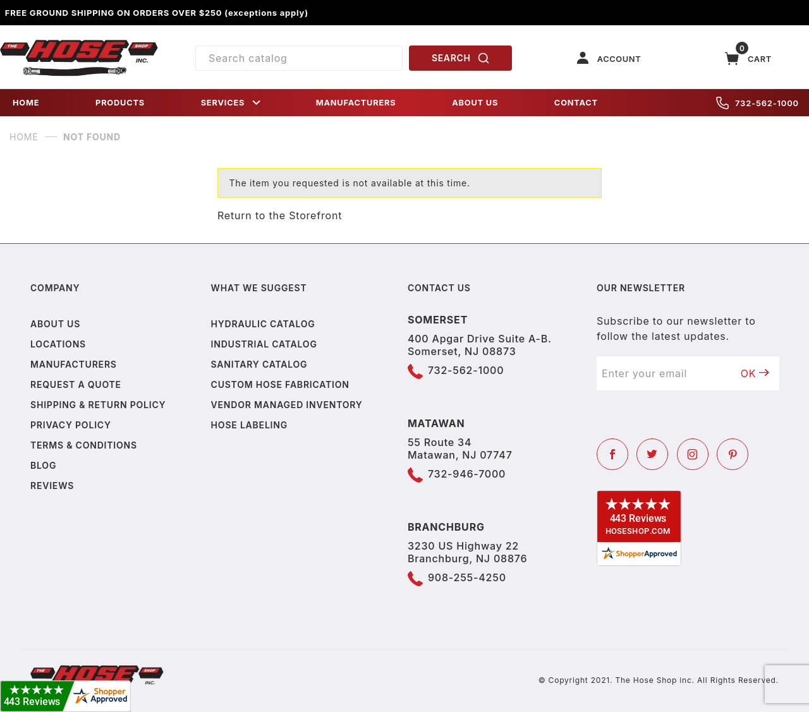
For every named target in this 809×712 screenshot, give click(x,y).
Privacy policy (70, 424)
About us (55, 323)
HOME (26, 102)
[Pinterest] (732, 454)
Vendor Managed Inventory (287, 404)
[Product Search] (299, 58)
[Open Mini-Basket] (748, 58)
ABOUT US (475, 102)
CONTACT (576, 102)
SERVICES (232, 102)
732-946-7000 (467, 474)
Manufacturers (73, 364)
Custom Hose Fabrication (280, 384)
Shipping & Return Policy (98, 404)
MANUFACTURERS (356, 102)
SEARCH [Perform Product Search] (461, 58)
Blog (43, 465)
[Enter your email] (664, 373)
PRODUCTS (120, 102)
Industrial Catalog (264, 344)
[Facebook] (612, 454)
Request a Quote (75, 384)
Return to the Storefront (279, 215)
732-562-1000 (757, 103)
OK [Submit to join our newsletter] (755, 373)
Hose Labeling (249, 424)
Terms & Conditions (83, 445)
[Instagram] (693, 454)
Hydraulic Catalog (263, 323)
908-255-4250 (467, 577)
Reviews (52, 485)
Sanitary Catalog (259, 364)
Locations (58, 344)
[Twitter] (652, 454)
